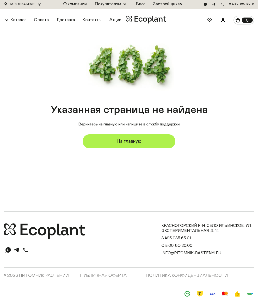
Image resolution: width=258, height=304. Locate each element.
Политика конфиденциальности (187, 275)
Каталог (18, 20)
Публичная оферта (103, 275)
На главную (129, 141)
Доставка (65, 20)
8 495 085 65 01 (241, 4)
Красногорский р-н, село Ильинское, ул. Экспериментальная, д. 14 (206, 228)
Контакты (92, 20)
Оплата (41, 20)
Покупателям (108, 4)
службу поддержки (163, 124)
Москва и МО (23, 4)
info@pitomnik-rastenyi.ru (191, 253)
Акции (115, 20)
